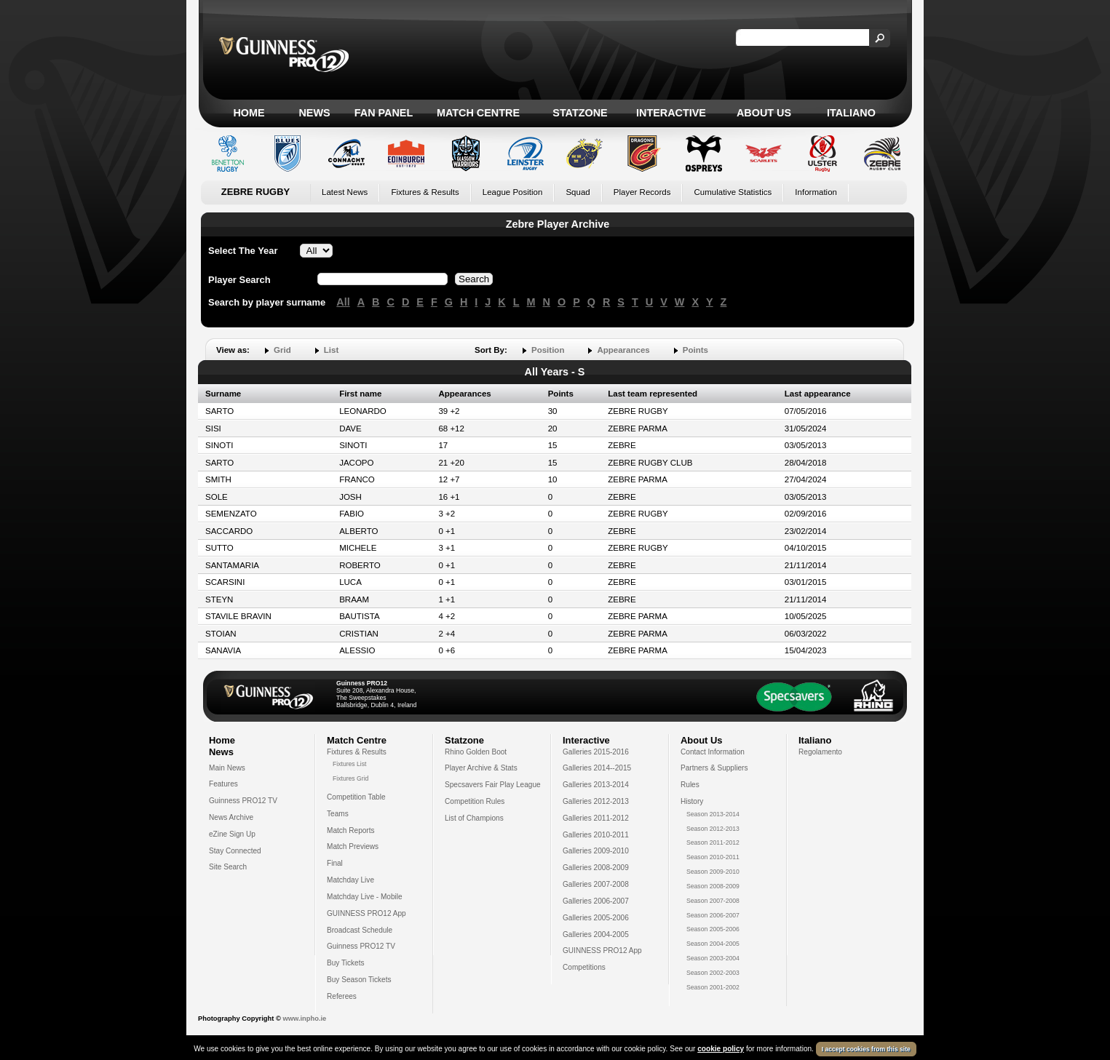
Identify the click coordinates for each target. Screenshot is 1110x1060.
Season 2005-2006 (713, 929)
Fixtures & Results (425, 192)
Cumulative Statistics (733, 192)
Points (695, 350)
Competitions (584, 967)
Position (547, 350)
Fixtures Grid (350, 778)
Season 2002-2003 (713, 972)
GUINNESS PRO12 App (366, 913)
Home (248, 113)
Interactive (671, 113)
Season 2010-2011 (713, 857)
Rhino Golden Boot (476, 752)
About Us (764, 113)
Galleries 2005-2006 (596, 918)
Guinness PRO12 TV (243, 801)
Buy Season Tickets (359, 980)
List (331, 350)
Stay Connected (235, 851)
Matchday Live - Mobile (365, 897)
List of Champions (474, 818)
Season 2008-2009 (713, 886)
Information (816, 192)
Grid (282, 350)
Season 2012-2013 (713, 828)
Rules (690, 785)
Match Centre (478, 113)
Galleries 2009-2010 (596, 851)
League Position (513, 192)
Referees (342, 996)
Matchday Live (350, 880)
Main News (227, 768)
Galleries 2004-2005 (596, 935)
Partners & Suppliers (714, 768)
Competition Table (356, 797)
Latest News (345, 192)
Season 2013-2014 (713, 814)
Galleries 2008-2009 (596, 868)
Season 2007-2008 (713, 900)
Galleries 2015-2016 (596, 752)
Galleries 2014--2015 (597, 768)
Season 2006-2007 (713, 915)
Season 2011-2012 (713, 842)
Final (335, 863)
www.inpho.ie (304, 1018)
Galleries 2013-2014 (596, 785)
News (314, 113)
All (342, 302)
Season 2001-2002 (713, 987)
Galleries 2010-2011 (596, 835)
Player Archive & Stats (481, 768)
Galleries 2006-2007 (596, 901)
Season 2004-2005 (713, 943)
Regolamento (820, 752)
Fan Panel (383, 113)
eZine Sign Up (232, 834)
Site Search (228, 867)
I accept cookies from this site (866, 1049)
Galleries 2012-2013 (596, 801)
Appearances (623, 350)
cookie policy (720, 1049)
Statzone (579, 113)
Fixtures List (350, 764)
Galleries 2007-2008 (596, 884)
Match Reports (351, 830)
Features (223, 784)
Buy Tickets (346, 963)
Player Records (642, 192)
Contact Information (713, 752)
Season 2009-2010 (713, 871)
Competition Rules (474, 801)
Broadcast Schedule (359, 930)
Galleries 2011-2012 (596, 818)
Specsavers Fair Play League (493, 785)
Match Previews (352, 846)
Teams (338, 814)
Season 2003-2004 (713, 958)
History (692, 801)
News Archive (231, 817)
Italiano (851, 113)
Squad (578, 192)
